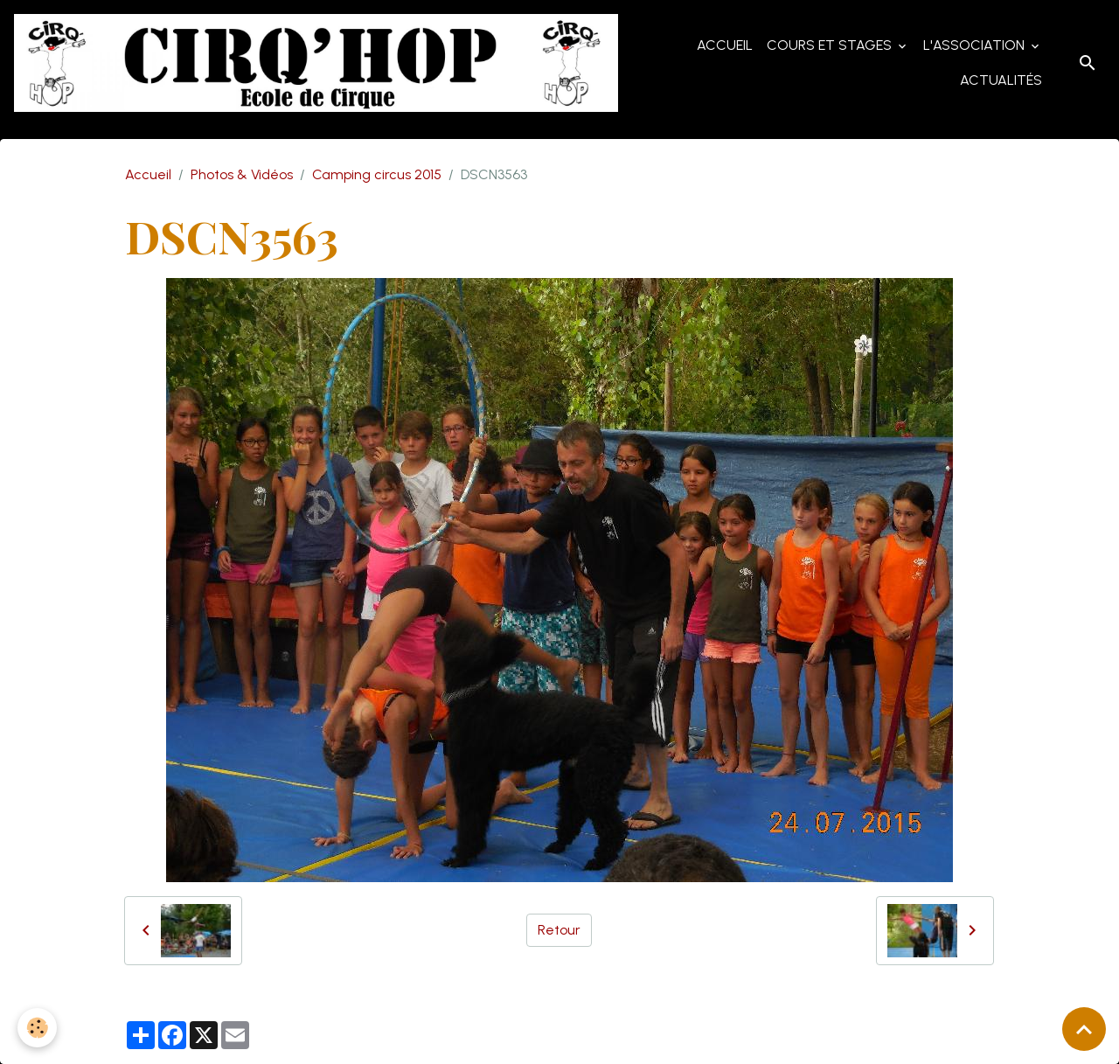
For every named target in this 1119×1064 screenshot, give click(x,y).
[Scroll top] (1084, 1029)
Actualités (1001, 80)
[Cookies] (37, 1027)
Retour (559, 929)
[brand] (316, 63)
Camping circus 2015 (376, 174)
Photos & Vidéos (242, 174)
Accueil (725, 45)
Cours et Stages (831, 45)
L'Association (975, 45)
